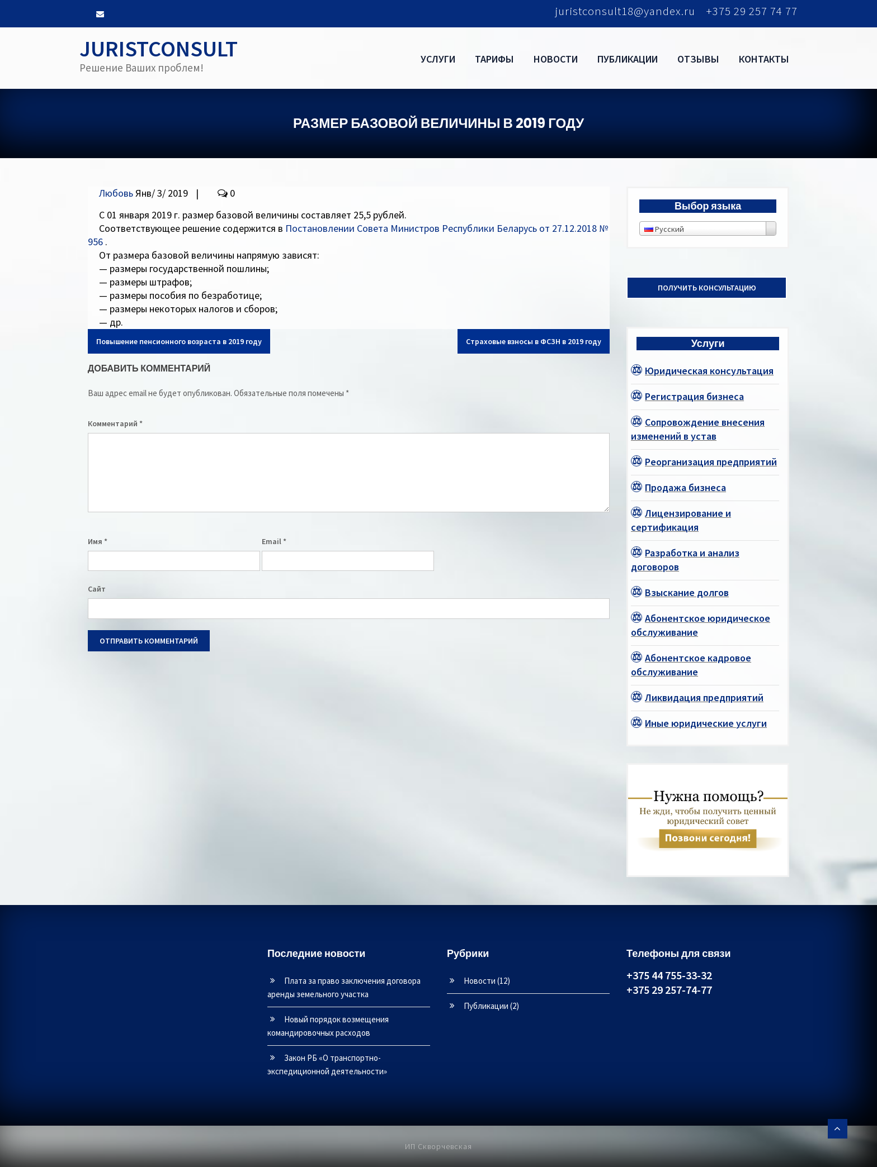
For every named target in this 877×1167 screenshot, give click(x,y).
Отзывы (698, 59)
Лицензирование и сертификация (681, 520)
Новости (556, 59)
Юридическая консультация (709, 370)
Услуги (438, 59)
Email (274, 541)
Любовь (116, 193)
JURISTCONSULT (158, 49)
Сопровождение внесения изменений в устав (698, 429)
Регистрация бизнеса (694, 396)
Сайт (97, 589)
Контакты (764, 59)
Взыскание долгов (687, 592)
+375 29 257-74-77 (669, 990)
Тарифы (494, 59)
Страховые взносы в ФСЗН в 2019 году (533, 341)
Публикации (627, 59)
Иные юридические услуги (706, 723)
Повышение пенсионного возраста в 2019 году (179, 341)
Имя (97, 541)
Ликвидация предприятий (704, 697)
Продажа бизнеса (685, 487)
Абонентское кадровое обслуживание (691, 664)
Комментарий (115, 423)
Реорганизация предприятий (711, 461)
